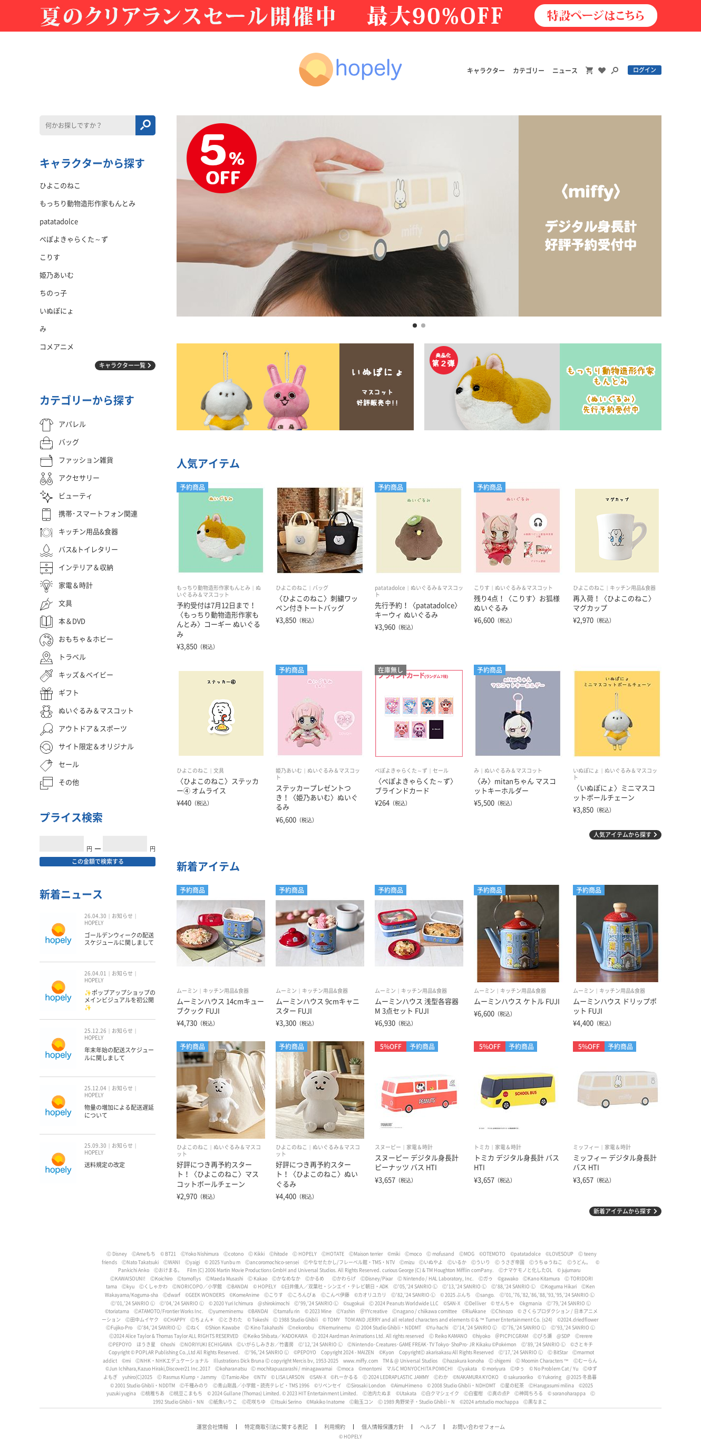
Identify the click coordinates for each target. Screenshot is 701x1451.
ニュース (565, 70)
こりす (482, 587)
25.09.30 (95, 1145)
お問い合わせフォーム (478, 1426)
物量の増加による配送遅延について (119, 1111)
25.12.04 (95, 1088)
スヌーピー (388, 1147)
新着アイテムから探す (622, 1211)
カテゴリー (528, 70)
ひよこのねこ (291, 587)
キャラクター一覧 (122, 365)
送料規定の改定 (104, 1165)
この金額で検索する (98, 861)
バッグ (320, 587)
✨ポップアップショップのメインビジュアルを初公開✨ (119, 1000)
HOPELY (93, 922)
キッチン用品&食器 (633, 587)
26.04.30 (95, 916)
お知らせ (122, 916)
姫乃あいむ (289, 770)
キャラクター (486, 70)
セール (441, 770)
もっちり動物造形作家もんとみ (213, 587)
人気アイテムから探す (622, 834)
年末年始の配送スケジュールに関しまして (119, 1053)
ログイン (644, 70)
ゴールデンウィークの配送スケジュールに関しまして (119, 938)
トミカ (482, 1147)
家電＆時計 (419, 1147)
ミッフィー (586, 1147)
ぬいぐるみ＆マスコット (524, 587)
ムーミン (187, 990)
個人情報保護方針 (383, 1426)
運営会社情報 (212, 1426)
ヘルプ (428, 1426)
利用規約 (334, 1426)
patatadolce (390, 587)
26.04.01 (95, 973)
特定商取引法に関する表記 (276, 1426)
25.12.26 (95, 1030)
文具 (218, 770)
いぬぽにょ (586, 770)
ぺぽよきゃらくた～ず (401, 770)
